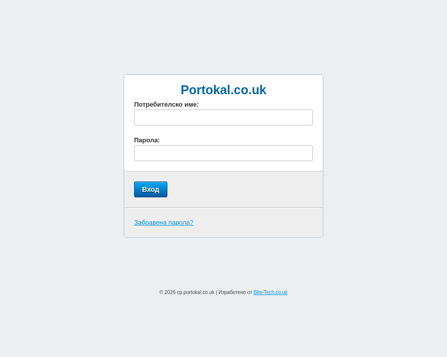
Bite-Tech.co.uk (271, 292)
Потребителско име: (166, 104)
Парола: (147, 140)
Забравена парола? (164, 222)
